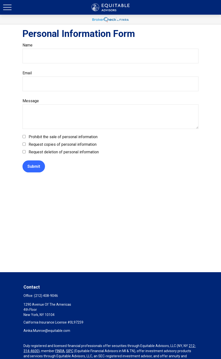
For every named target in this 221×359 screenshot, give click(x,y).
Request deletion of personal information (64, 152)
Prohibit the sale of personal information (63, 137)
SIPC (69, 351)
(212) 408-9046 (46, 296)
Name (27, 45)
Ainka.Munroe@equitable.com (46, 331)
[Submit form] (33, 166)
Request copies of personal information (63, 144)
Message (30, 101)
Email (27, 73)
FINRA (60, 351)
